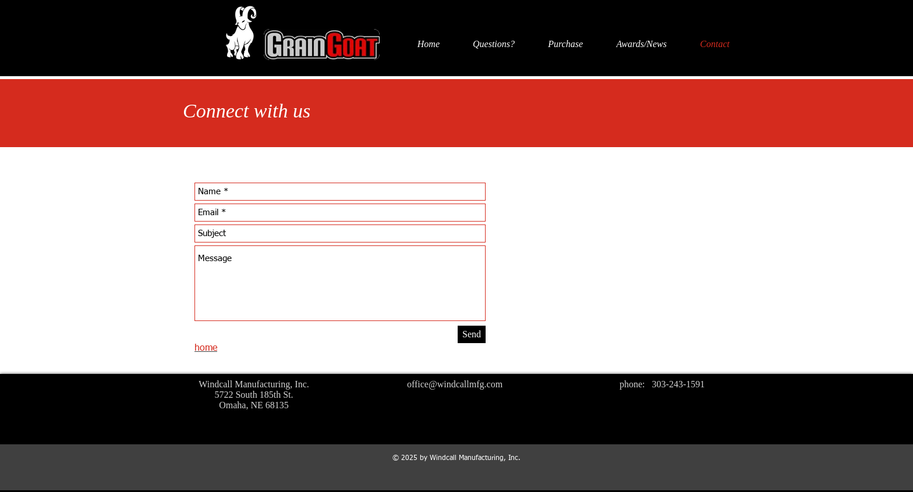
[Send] (472, 334)
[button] (483, 44)
